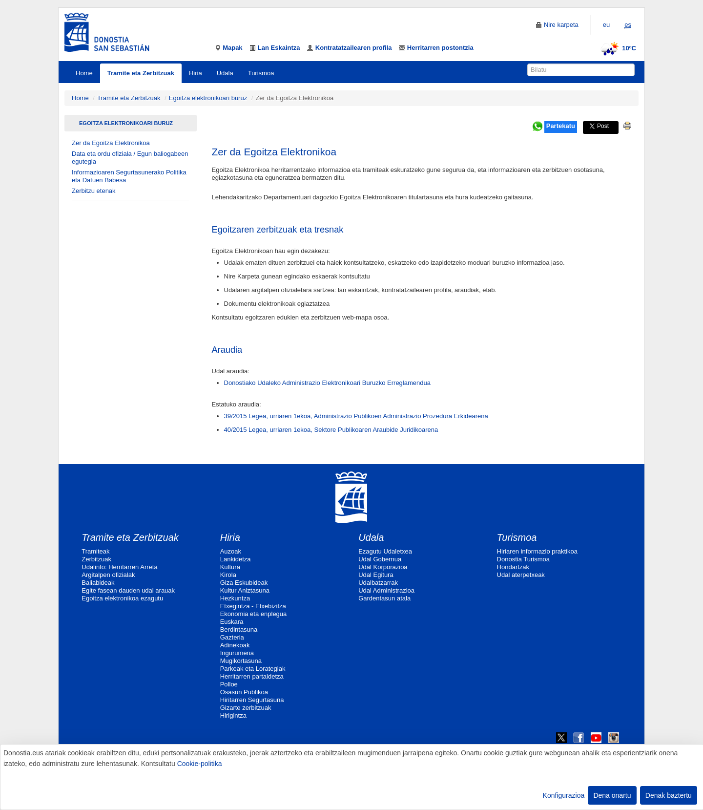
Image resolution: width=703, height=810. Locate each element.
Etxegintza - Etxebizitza (253, 606)
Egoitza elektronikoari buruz (208, 98)
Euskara (232, 621)
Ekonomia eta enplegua (253, 614)
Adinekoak (235, 645)
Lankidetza (235, 559)
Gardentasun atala (384, 598)
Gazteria (232, 637)
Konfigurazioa (564, 795)
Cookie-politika (199, 763)
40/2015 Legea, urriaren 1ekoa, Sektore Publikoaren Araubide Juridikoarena (331, 429)
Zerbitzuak (96, 559)
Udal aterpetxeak (521, 574)
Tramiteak (95, 551)
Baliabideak (98, 582)
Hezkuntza (235, 598)
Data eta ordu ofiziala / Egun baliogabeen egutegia (130, 157)
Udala (225, 73)
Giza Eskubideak (244, 582)
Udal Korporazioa (382, 567)
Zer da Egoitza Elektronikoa (111, 143)
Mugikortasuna (241, 660)
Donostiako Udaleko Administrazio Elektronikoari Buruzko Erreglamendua (327, 382)
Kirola (228, 574)
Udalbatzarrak (378, 582)
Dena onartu (612, 795)
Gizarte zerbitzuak (245, 707)
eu (606, 24)
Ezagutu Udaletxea (385, 551)
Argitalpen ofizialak (108, 574)
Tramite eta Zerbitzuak (140, 73)
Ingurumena (237, 653)
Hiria (195, 73)
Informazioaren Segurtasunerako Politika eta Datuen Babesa (129, 176)
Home (84, 73)
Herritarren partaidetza (252, 676)
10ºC (617, 48)
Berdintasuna (239, 629)
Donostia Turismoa (523, 559)
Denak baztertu (668, 795)
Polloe (229, 684)
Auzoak (230, 551)
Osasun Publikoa (244, 692)
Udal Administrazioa (386, 590)
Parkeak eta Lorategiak (253, 668)
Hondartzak (513, 567)
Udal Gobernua (379, 559)
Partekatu (560, 125)
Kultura (230, 567)
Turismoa (261, 73)
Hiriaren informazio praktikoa (537, 551)
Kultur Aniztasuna (244, 590)
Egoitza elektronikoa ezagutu (122, 598)
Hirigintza (233, 715)
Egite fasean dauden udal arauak (128, 590)
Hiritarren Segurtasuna (252, 699)
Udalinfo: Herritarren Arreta (119, 567)
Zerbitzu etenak (94, 190)
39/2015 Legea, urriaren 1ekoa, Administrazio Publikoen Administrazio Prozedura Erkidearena (356, 416)
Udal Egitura (375, 574)
